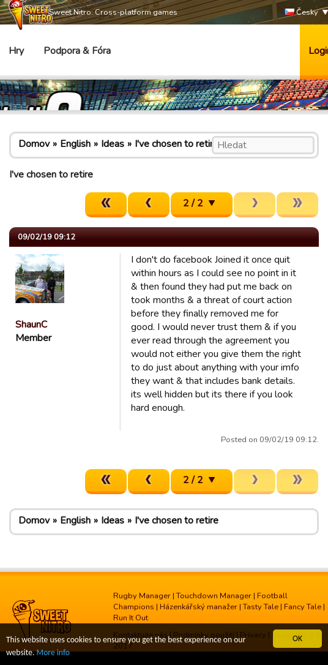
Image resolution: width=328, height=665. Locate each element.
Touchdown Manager (214, 595)
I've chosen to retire (176, 144)
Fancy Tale (302, 606)
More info (53, 652)
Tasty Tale (260, 606)
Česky (301, 12)
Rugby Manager (142, 595)
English (75, 144)
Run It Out (130, 617)
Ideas (112, 144)
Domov (34, 144)
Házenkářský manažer (198, 606)
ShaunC (31, 324)
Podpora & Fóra (77, 51)
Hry (16, 51)
